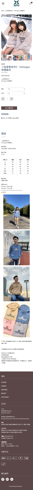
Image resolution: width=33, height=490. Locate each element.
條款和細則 (4, 389)
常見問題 (3, 382)
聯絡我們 (3, 393)
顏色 (2, 89)
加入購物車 (9, 108)
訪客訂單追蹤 (5, 397)
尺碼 (2, 93)
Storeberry (19, 486)
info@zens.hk (9, 438)
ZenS (3, 64)
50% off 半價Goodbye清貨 (10, 118)
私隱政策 (3, 386)
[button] (30, 16)
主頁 (2, 10)
